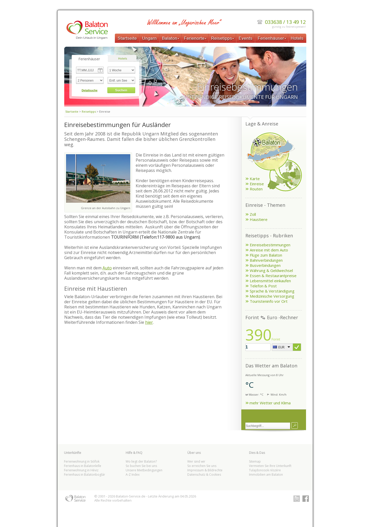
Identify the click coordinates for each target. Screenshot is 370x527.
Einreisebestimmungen (270, 244)
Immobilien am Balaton (266, 474)
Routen (256, 188)
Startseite (127, 38)
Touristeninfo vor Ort (269, 301)
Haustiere (258, 219)
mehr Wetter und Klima (270, 402)
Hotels (297, 38)
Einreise (257, 183)
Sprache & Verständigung (272, 291)
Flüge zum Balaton (266, 255)
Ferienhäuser (271, 38)
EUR (281, 347)
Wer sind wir (196, 461)
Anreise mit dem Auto (269, 249)
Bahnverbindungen (266, 260)
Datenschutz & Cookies (204, 474)
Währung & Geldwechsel (271, 270)
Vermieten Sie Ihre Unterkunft (270, 466)
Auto (107, 268)
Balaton (171, 38)
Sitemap (255, 461)
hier (149, 322)
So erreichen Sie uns (201, 466)
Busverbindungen (265, 265)
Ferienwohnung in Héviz (81, 470)
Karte (255, 178)
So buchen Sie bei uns (141, 466)
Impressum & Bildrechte (205, 470)
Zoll (253, 214)
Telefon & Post (263, 285)
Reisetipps (222, 38)
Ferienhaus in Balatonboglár (84, 474)
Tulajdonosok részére (265, 470)
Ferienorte (195, 38)
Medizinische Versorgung (272, 296)
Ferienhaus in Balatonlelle (82, 466)
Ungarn (150, 38)
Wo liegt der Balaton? (141, 461)
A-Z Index (133, 474)
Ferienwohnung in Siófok (81, 461)
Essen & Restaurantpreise (273, 275)
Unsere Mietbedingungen (144, 470)
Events (245, 38)
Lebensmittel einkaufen (270, 280)
